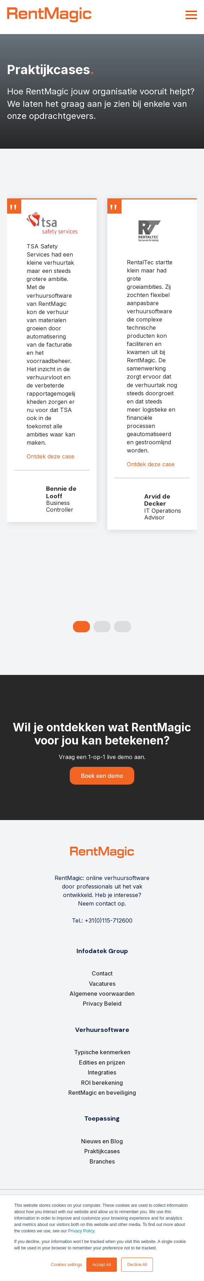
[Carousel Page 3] (122, 626)
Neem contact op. (102, 903)
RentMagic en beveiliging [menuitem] (102, 1092)
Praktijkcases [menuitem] (102, 1151)
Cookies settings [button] (66, 1264)
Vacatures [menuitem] (102, 983)
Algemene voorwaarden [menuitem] (102, 993)
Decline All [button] (137, 1264)
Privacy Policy (81, 1230)
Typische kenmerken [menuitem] (102, 1052)
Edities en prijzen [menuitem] (102, 1062)
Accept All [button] (101, 1264)
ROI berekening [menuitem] (102, 1082)
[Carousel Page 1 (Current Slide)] (81, 626)
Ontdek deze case (50, 456)
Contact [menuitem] (102, 973)
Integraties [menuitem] (102, 1072)
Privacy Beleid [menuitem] (102, 1003)
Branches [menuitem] (102, 1161)
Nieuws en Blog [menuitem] (102, 1141)
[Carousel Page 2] (102, 626)
